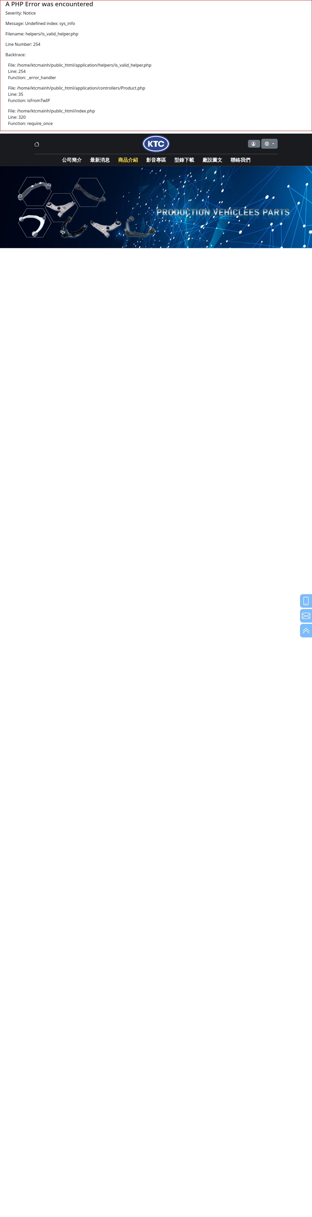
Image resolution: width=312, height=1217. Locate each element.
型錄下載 (184, 159)
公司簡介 (72, 159)
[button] (254, 144)
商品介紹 (128, 159)
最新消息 (100, 159)
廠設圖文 (212, 159)
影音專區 (156, 159)
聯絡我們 (240, 159)
